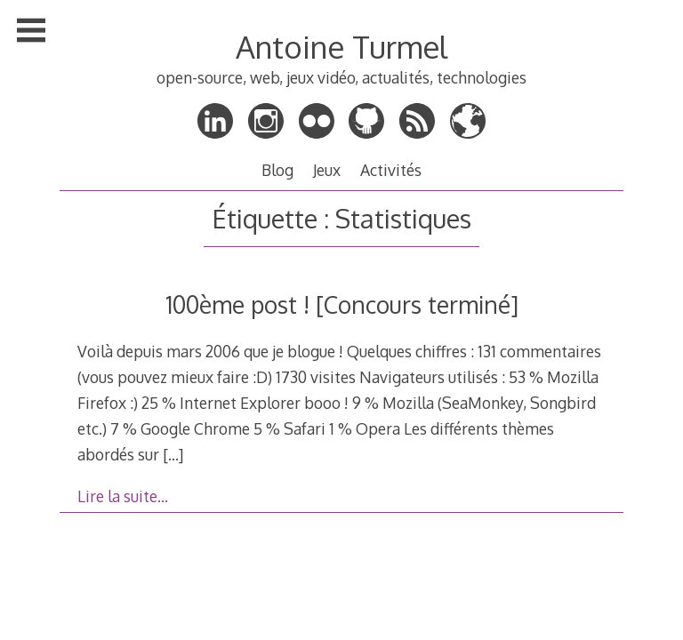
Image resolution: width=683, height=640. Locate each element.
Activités (391, 170)
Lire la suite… (122, 496)
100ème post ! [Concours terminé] (341, 304)
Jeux (327, 170)
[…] (173, 454)
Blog (277, 170)
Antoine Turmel (341, 47)
